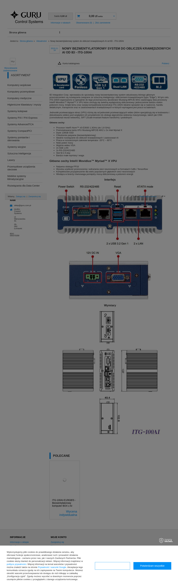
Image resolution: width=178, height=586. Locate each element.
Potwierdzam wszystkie (152, 565)
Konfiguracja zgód (112, 565)
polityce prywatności (16, 564)
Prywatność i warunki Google (52, 567)
